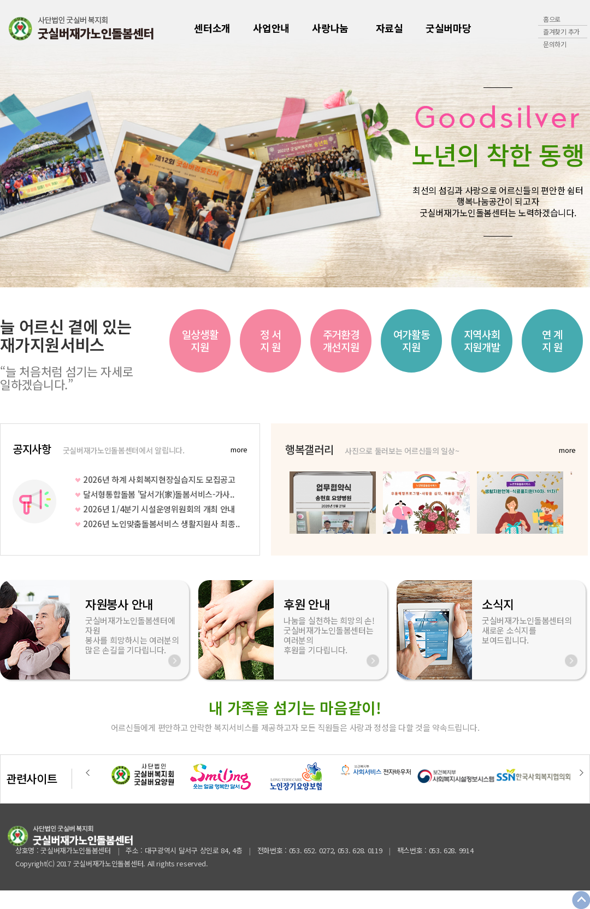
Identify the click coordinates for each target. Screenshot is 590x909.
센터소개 (212, 28)
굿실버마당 (448, 28)
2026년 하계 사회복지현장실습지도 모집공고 (159, 479)
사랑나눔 (330, 28)
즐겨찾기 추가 (561, 31)
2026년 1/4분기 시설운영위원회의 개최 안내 (159, 509)
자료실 (389, 28)
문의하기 (555, 44)
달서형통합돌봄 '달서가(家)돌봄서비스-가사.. (158, 494)
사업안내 (271, 28)
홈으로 (551, 18)
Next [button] (581, 772)
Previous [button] (87, 772)
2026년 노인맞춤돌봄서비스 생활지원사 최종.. (161, 523)
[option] (204, 341)
